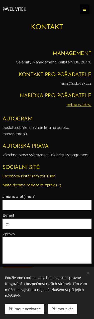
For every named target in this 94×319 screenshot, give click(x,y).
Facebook (11, 176)
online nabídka (78, 104)
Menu (83, 9)
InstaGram (30, 176)
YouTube (47, 176)
